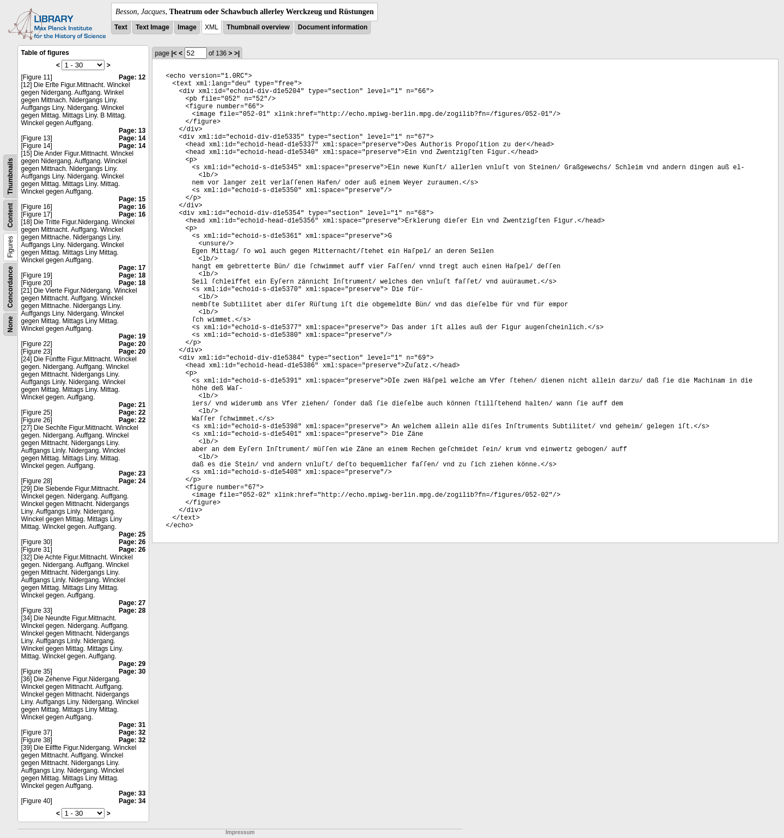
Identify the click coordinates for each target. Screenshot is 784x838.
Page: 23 (132, 473)
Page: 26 (132, 542)
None (10, 324)
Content (10, 215)
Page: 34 (132, 801)
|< (173, 53)
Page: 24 (132, 481)
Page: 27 (132, 603)
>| (237, 53)
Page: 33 (132, 793)
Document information (332, 27)
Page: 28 (132, 610)
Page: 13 (132, 130)
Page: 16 (132, 207)
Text (120, 27)
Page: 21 (132, 405)
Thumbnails (10, 176)
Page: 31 (132, 725)
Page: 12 (132, 77)
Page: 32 (132, 732)
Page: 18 (132, 275)
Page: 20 (132, 344)
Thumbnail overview (257, 27)
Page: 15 (132, 199)
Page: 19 (132, 336)
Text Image (152, 27)
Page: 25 (132, 534)
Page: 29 (132, 664)
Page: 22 (132, 412)
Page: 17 (132, 268)
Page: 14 (132, 138)
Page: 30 (132, 671)
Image (187, 27)
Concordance (10, 287)
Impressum (239, 832)
